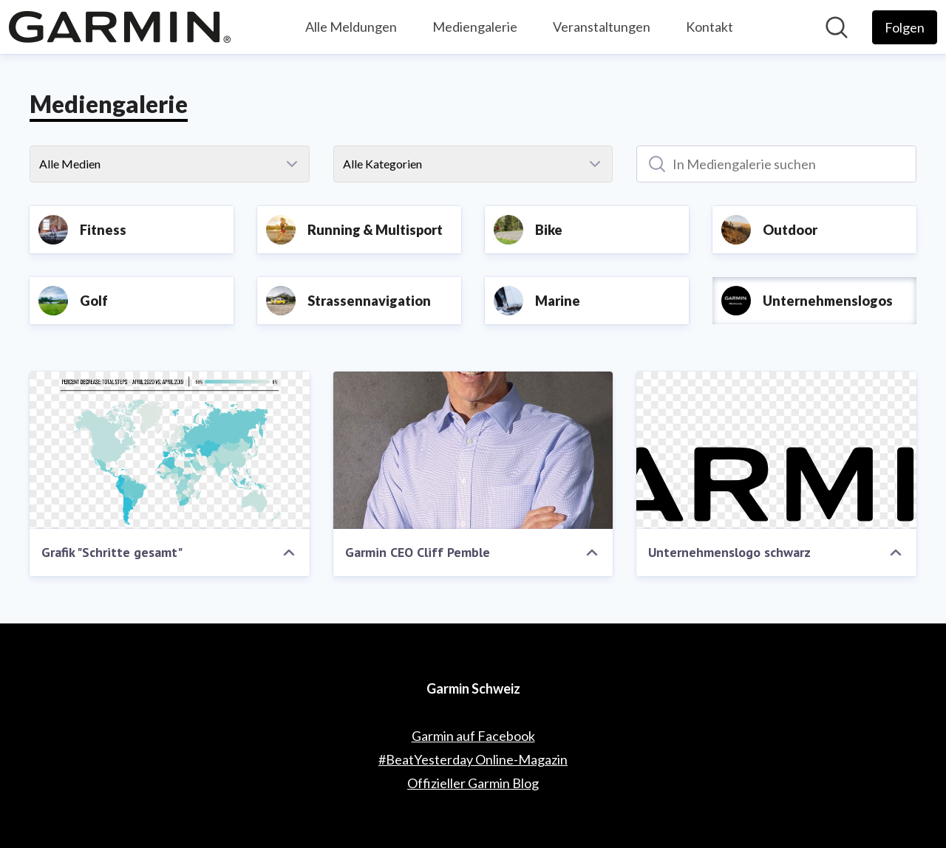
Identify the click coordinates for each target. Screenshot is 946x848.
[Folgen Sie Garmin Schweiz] (904, 27)
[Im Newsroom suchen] (836, 27)
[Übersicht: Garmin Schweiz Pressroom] (120, 27)
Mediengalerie (474, 26)
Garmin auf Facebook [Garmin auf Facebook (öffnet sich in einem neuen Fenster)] (473, 736)
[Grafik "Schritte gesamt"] (170, 450)
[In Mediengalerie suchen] (776, 164)
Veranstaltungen (601, 26)
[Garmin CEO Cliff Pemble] (473, 450)
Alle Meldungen (351, 26)
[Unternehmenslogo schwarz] (776, 450)
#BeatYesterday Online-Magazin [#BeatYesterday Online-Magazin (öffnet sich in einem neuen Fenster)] (473, 759)
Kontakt (709, 26)
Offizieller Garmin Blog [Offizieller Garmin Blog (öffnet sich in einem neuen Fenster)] (473, 783)
